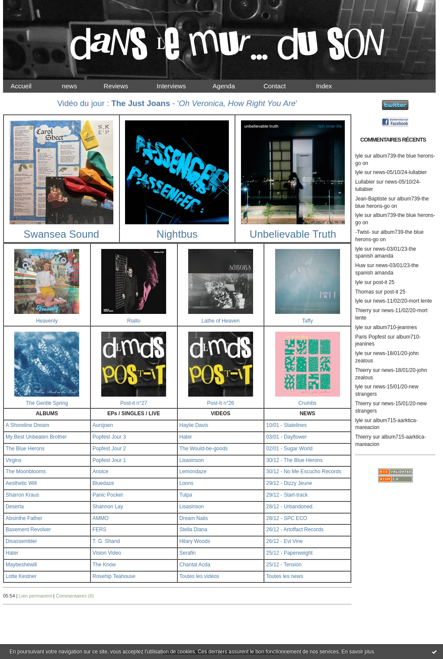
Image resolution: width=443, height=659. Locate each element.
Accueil (28, 86)
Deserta (15, 507)
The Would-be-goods (204, 449)
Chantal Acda (195, 565)
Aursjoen (103, 425)
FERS (99, 530)
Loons (187, 483)
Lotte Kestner (21, 576)
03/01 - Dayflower (286, 437)
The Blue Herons (25, 449)
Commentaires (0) (75, 595)
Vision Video (107, 553)
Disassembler (21, 541)
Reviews (124, 86)
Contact (282, 86)
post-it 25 (383, 282)
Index (331, 86)
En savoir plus (357, 652)
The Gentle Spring (47, 403)
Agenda (231, 86)
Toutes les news (284, 576)
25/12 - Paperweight (289, 553)
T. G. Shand (106, 541)
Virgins (13, 460)
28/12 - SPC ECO (286, 518)
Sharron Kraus (22, 495)
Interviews (178, 86)
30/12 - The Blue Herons (294, 460)
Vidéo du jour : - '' (177, 103)
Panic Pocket (108, 495)
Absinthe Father (24, 518)
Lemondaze (193, 471)
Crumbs (308, 403)
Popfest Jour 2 (109, 449)
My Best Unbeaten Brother (36, 437)
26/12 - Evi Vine (284, 541)
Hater (186, 437)
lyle (359, 156)
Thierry (363, 310)
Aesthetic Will (21, 483)
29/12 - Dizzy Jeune (289, 483)
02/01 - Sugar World (289, 449)
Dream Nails (194, 518)
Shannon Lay (108, 507)
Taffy (307, 321)
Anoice (101, 471)
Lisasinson (192, 460)
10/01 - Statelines (286, 425)
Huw (360, 265)
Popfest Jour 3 (109, 437)
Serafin (188, 553)
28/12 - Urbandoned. (290, 507)
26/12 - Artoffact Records (295, 530)
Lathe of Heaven (221, 321)
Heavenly (47, 321)
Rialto (134, 321)
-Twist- (362, 232)
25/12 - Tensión (284, 565)
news (76, 86)
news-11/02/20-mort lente (402, 301)
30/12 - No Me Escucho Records (303, 471)
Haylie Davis (194, 425)
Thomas (364, 292)
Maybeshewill (21, 565)
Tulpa (186, 495)
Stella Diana (194, 530)
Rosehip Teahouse (114, 576)
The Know (104, 565)
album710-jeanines (395, 327)
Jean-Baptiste (371, 199)
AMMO (101, 518)
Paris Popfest (370, 337)
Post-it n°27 (133, 403)
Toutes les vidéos (199, 576)
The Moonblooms (26, 471)
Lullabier (365, 182)
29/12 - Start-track (287, 495)
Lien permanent (35, 595)
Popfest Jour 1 (109, 460)
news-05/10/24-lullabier (400, 172)
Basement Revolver (28, 530)
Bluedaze (103, 483)
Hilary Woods (195, 541)
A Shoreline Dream (27, 425)
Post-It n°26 (220, 403)
